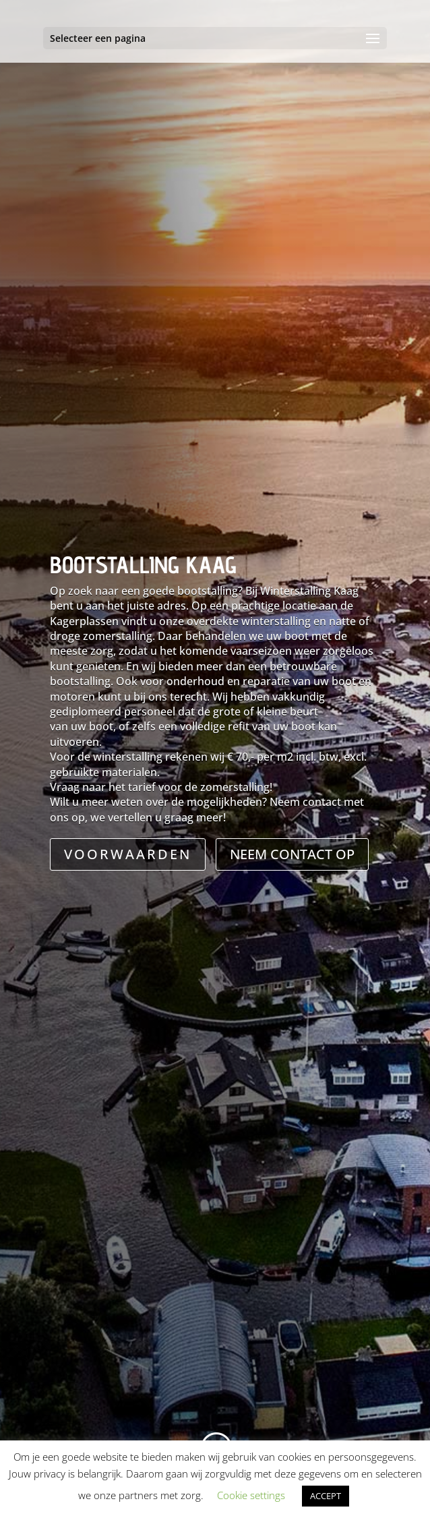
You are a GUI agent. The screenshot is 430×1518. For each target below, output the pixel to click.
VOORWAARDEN (127, 854)
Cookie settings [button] (251, 1495)
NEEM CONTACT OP (292, 854)
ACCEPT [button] (325, 1496)
